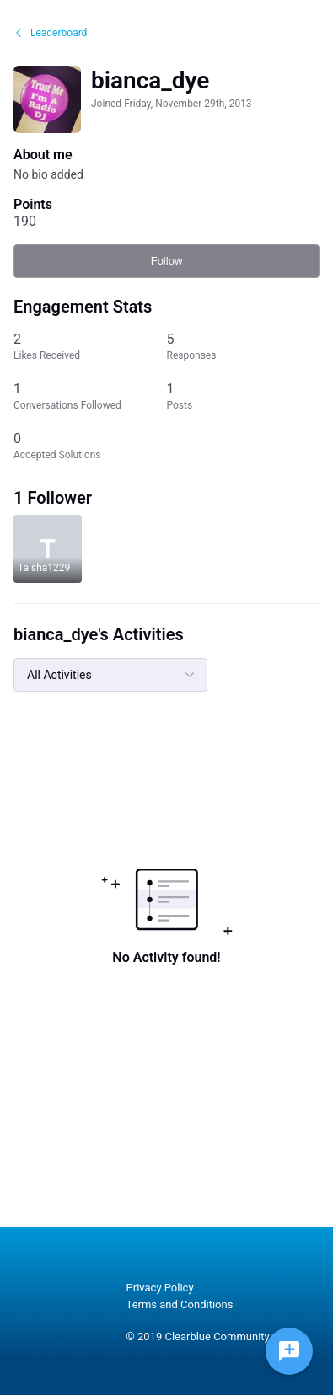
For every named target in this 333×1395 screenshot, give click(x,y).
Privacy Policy (160, 1287)
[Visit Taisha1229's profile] (47, 549)
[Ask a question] (289, 1351)
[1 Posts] (243, 396)
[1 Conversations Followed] (90, 396)
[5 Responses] (243, 346)
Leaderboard (50, 33)
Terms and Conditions (180, 1304)
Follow (167, 260)
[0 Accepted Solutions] (90, 446)
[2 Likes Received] (90, 346)
